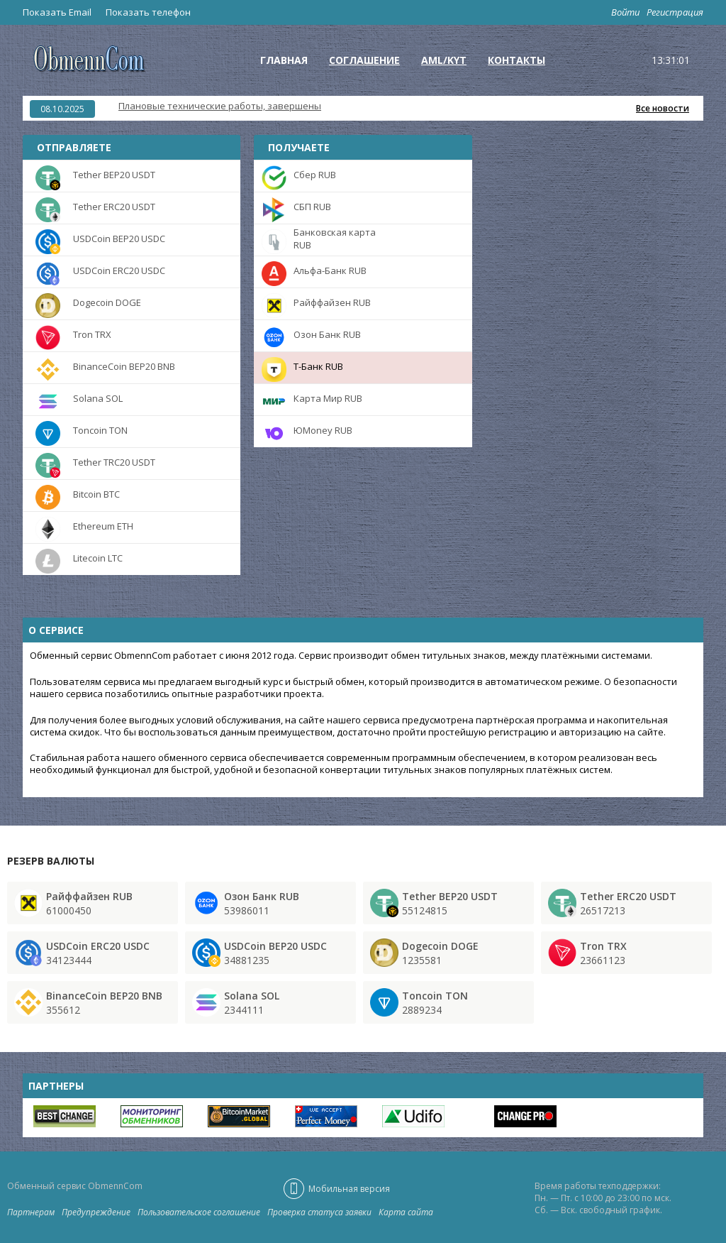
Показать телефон (148, 12)
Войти (625, 12)
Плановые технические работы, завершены (219, 105)
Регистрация (675, 12)
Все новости (662, 108)
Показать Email (57, 12)
